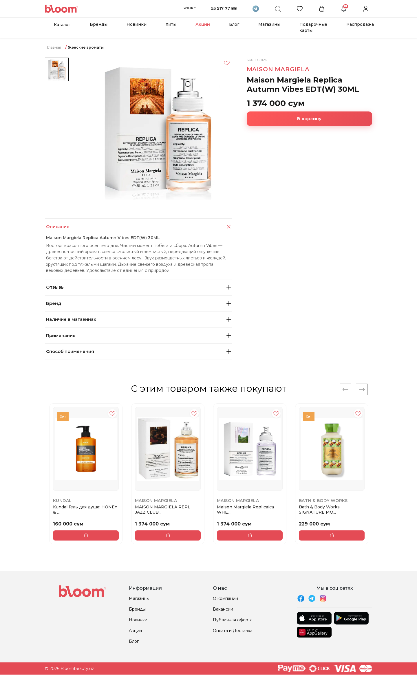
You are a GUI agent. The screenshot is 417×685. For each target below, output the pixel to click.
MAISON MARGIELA (278, 69)
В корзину (309, 118)
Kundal (62, 500)
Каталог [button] (62, 24)
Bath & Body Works (323, 500)
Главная (54, 47)
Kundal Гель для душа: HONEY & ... (85, 509)
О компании (225, 598)
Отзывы (138, 287)
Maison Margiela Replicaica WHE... (245, 509)
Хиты (171, 24)
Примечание (138, 335)
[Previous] (345, 389)
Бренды (98, 24)
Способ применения (138, 351)
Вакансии (223, 609)
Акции (202, 24)
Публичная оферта (233, 619)
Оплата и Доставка (233, 630)
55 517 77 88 (224, 8)
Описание (139, 227)
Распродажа (360, 24)
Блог (234, 24)
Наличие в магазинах (138, 319)
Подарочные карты (313, 27)
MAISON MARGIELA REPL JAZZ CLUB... (162, 509)
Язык (188, 8)
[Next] (361, 389)
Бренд (138, 303)
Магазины (269, 24)
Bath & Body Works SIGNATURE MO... (319, 509)
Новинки (137, 24)
